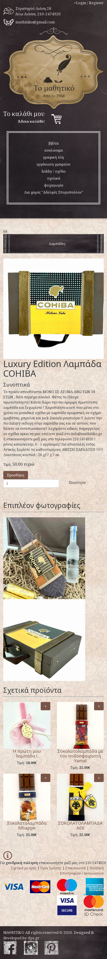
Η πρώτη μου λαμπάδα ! (27, 753)
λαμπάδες (57, 243)
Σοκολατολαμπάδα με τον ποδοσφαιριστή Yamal (80, 756)
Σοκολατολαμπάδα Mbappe (27, 825)
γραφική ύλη (53, 157)
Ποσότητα (77, 482)
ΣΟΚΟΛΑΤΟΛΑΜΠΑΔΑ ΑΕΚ (80, 825)
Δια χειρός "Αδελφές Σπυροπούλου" (53, 192)
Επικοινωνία (75, 868)
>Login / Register (89, 2)
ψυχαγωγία (53, 185)
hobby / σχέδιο (54, 171)
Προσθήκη (15, 475)
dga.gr (33, 937)
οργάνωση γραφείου (53, 164)
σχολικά (53, 178)
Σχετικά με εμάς (24, 868)
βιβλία (54, 143)
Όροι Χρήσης (50, 868)
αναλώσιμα (53, 150)
